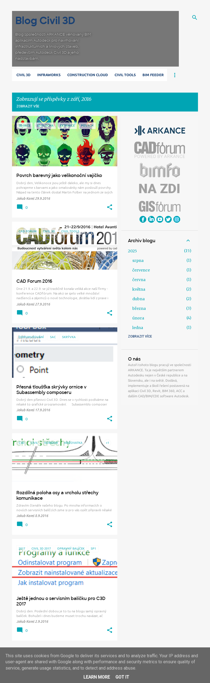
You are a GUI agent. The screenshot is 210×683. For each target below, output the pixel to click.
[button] (109, 207)
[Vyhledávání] (194, 17)
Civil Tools (125, 75)
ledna (137, 327)
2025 (132, 250)
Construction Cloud (87, 75)
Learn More (96, 677)
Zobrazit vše (27, 106)
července (141, 270)
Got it (122, 677)
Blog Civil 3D (45, 20)
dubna (138, 298)
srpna (138, 260)
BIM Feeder (153, 75)
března (139, 308)
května (138, 289)
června (138, 279)
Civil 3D (23, 75)
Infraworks (49, 75)
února (138, 318)
